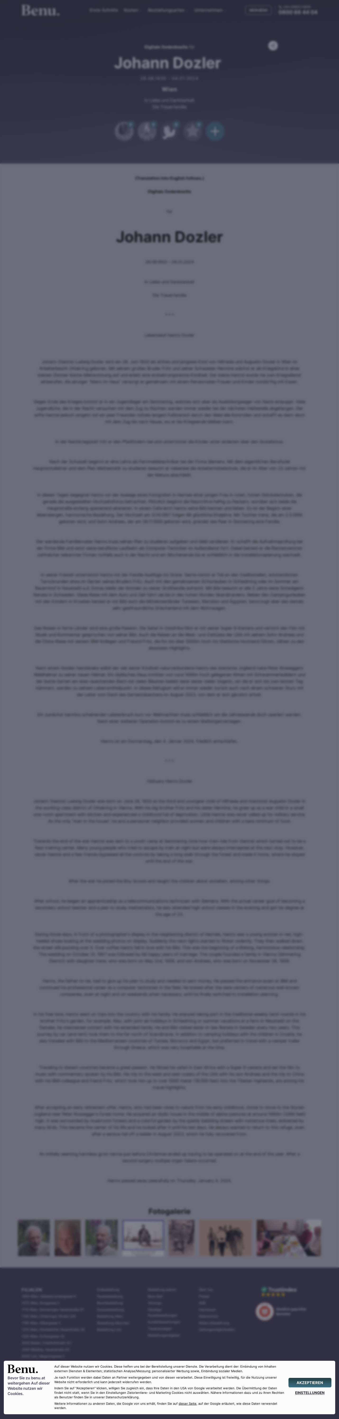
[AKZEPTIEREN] (309, 1382)
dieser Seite (187, 1403)
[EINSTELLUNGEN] (309, 1392)
